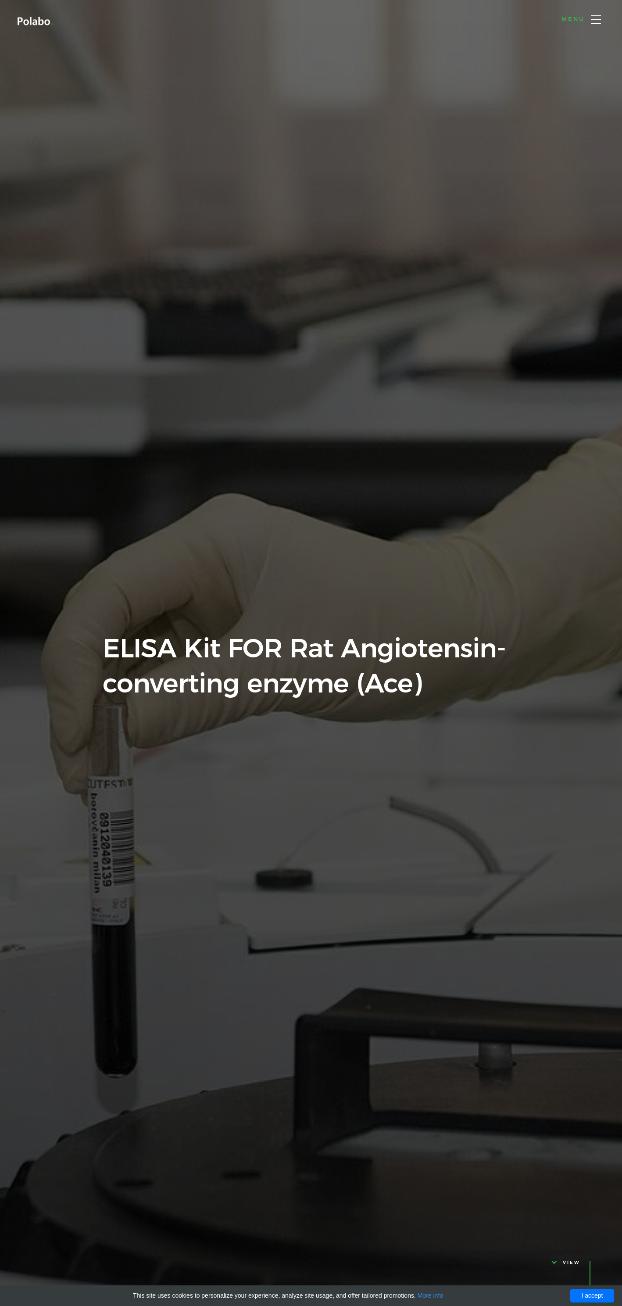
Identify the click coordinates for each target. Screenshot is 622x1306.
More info (430, 1295)
